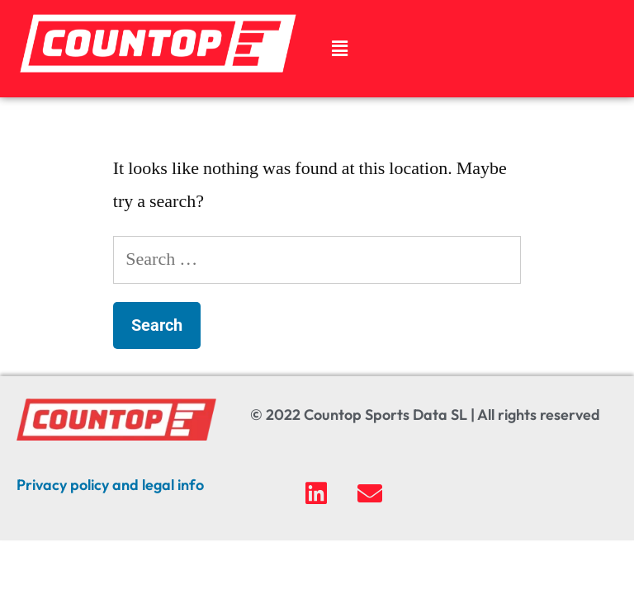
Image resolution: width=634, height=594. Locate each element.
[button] (339, 48)
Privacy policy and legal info (110, 484)
